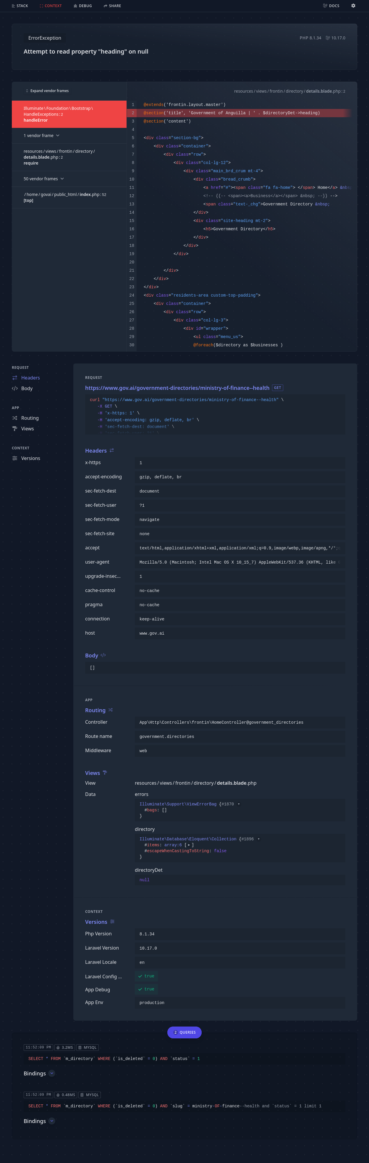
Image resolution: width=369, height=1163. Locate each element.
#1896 (251, 839)
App (15, 407)
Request (20, 367)
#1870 (231, 804)
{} (190, 810)
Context (21, 448)
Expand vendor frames (47, 90)
